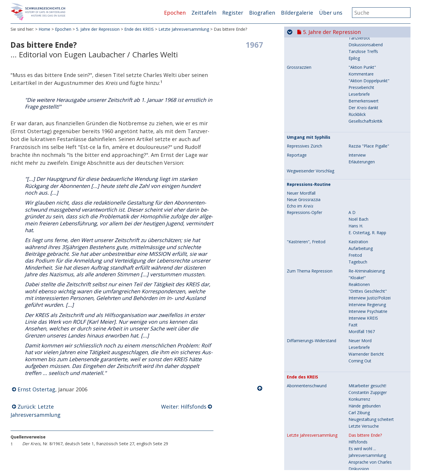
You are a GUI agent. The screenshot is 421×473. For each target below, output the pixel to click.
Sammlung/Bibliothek (368, 345)
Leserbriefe (359, 160)
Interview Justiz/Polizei (369, 111)
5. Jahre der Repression (98, 29)
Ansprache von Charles (370, 275)
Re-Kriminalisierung (366, 84)
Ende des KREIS (139, 29)
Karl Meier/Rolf (362, 354)
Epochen (175, 12)
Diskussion (358, 282)
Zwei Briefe (359, 311)
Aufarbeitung (360, 61)
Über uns (330, 12)
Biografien (262, 12)
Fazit (353, 138)
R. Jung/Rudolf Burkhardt (371, 374)
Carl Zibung (359, 226)
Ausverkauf (359, 381)
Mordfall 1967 (361, 145)
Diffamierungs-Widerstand (311, 154)
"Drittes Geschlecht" (367, 104)
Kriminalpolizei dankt (367, 338)
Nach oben (260, 388)
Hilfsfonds (357, 255)
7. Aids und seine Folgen (333, 440)
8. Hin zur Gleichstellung (333, 451)
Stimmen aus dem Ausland (373, 361)
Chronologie (298, 406)
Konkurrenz (359, 212)
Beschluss (357, 295)
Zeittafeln (203, 12)
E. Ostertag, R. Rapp (367, 46)
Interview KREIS (363, 131)
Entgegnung (359, 325)
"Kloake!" (357, 91)
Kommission (360, 302)
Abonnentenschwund (307, 199)
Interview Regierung (367, 118)
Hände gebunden (364, 219)
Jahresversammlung (367, 268)
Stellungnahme (362, 331)
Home (44, 29)
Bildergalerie (297, 12)
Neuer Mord (360, 154)
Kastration (358, 55)
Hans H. (355, 39)
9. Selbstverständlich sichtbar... (342, 463)
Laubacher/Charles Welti (371, 367)
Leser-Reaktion (362, 318)
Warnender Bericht (366, 167)
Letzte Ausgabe (301, 354)
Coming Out (359, 174)
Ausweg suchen (363, 289)
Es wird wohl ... (362, 262)
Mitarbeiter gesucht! (367, 199)
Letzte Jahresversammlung (183, 29)
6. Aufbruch (317, 428)
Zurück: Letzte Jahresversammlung (36, 410)
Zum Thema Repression (309, 84)
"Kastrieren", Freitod (306, 55)
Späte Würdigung (305, 397)
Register (232, 12)
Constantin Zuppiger (367, 205)
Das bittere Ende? (365, 248)
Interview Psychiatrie (367, 124)
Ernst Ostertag (36, 389)
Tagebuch (357, 75)
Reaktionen (359, 97)
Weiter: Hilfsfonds (183, 406)
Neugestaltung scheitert (371, 232)
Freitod (355, 68)
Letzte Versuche (363, 239)
